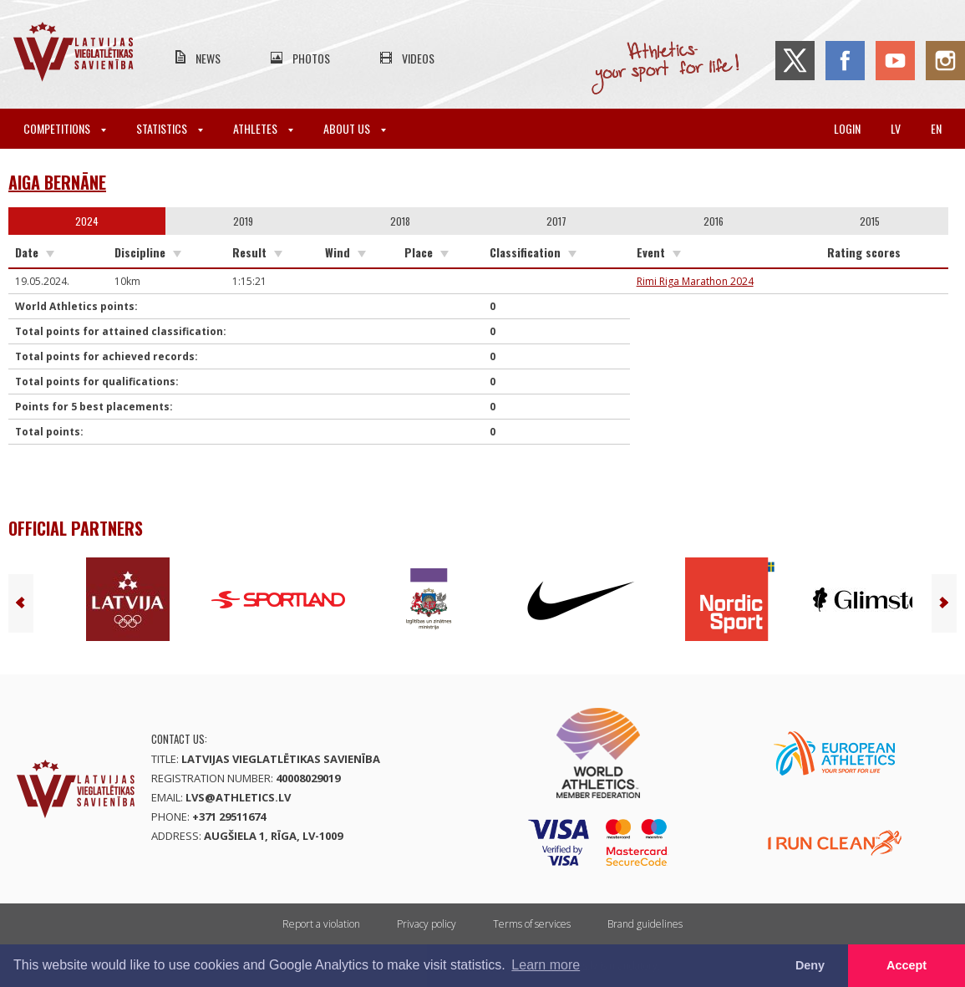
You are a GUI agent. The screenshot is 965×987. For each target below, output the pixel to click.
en (936, 128)
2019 (243, 221)
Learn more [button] (545, 965)
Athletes (263, 128)
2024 (87, 221)
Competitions (64, 128)
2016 (713, 221)
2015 (870, 221)
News (208, 58)
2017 (556, 221)
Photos (311, 58)
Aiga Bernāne (57, 182)
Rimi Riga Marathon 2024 (695, 281)
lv (896, 128)
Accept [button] (906, 965)
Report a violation (321, 924)
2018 (400, 221)
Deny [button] (810, 965)
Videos (418, 58)
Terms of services (532, 924)
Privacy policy (426, 924)
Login (847, 128)
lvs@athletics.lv (238, 797)
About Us (354, 128)
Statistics (169, 128)
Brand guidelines (645, 924)
